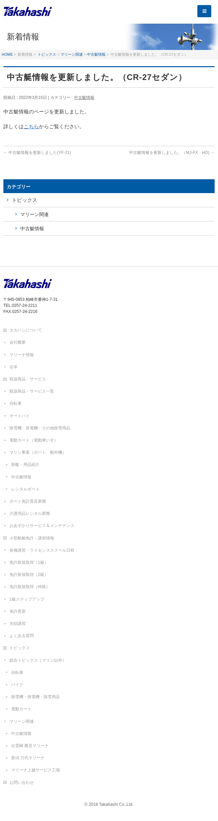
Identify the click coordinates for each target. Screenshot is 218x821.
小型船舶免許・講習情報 (31, 538)
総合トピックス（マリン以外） (37, 660)
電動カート (21, 709)
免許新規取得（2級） (28, 574)
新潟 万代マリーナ (28, 758)
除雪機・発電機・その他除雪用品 (39, 428)
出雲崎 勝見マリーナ (30, 745)
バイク (17, 684)
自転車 (15, 403)
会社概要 (17, 342)
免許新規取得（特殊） (29, 586)
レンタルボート (25, 489)
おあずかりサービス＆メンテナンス (41, 525)
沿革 (13, 367)
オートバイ (19, 416)
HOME (7, 54)
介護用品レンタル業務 (29, 513)
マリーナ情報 (21, 354)
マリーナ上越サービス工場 (35, 770)
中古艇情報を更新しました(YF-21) (37, 152)
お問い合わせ (21, 782)
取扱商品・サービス (27, 379)
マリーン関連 (71, 54)
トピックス (47, 54)
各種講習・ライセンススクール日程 (41, 550)
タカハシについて (25, 330)
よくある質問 (21, 635)
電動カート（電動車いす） (33, 440)
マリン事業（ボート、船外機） (37, 452)
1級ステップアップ (26, 599)
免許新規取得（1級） (28, 562)
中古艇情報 (96, 54)
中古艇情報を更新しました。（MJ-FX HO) (172, 152)
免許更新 (17, 611)
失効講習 (17, 623)
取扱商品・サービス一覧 (31, 391)
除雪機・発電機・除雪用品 (35, 696)
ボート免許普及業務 (27, 501)
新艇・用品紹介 (25, 464)
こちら (31, 126)
